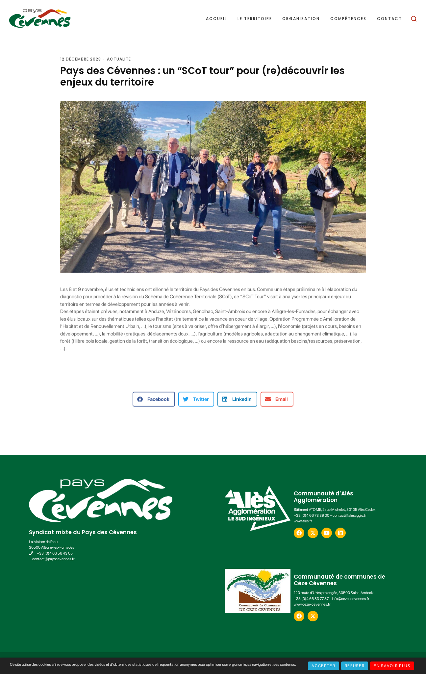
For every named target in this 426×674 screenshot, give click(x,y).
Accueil (216, 19)
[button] (154, 403)
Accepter (323, 665)
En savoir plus (392, 665)
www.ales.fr (303, 521)
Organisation (301, 19)
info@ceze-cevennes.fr (350, 598)
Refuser (355, 665)
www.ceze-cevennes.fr (312, 604)
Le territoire (255, 19)
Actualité (119, 59)
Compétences (348, 19)
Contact (389, 19)
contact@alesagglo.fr (350, 515)
